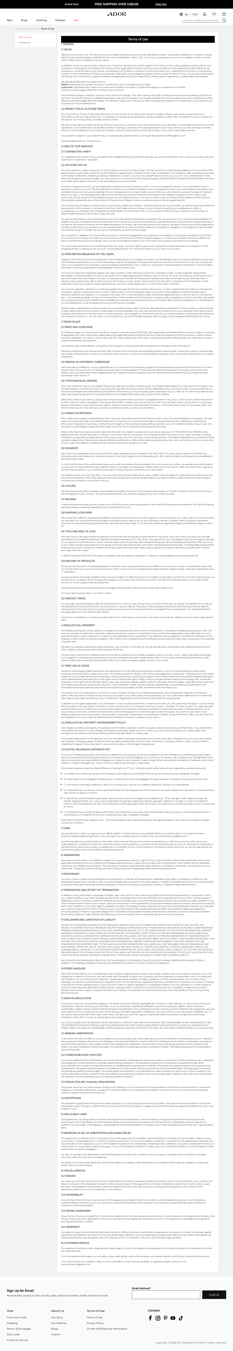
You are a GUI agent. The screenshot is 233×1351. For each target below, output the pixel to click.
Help (10, 1310)
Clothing (41, 20)
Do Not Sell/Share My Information (107, 1328)
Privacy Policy (95, 1323)
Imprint (55, 1334)
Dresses (60, 20)
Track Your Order (17, 1317)
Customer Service (17, 1340)
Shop (24, 20)
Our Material (58, 1323)
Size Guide (13, 1334)
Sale (76, 20)
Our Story (57, 1317)
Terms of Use (47, 28)
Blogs (54, 1328)
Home (19, 28)
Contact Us (24, 42)
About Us (57, 1310)
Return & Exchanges (19, 1328)
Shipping (12, 1323)
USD (195, 14)
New (9, 20)
